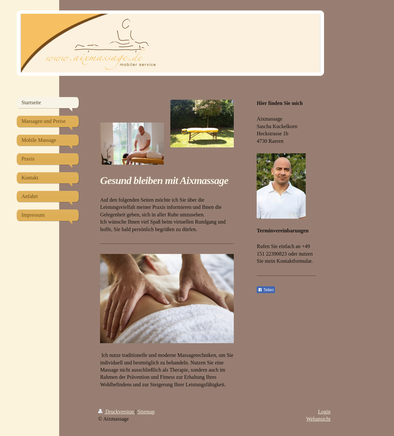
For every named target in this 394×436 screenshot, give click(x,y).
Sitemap (146, 411)
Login (324, 411)
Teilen (265, 290)
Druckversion (116, 411)
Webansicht (318, 419)
